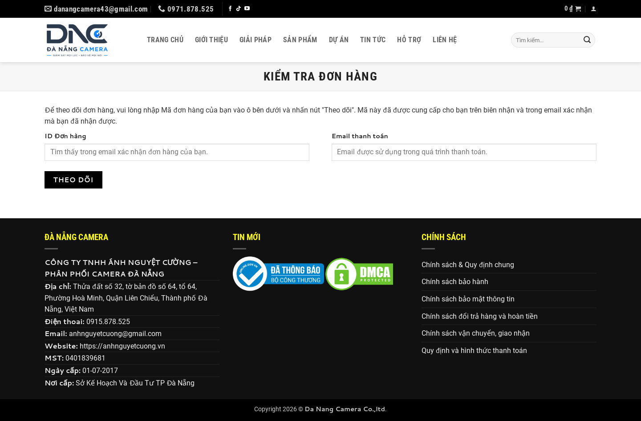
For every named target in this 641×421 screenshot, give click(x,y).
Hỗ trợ (409, 40)
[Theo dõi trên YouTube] (247, 9)
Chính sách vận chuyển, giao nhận (476, 333)
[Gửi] (587, 40)
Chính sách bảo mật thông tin (468, 299)
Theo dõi (73, 179)
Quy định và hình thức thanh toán (474, 350)
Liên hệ (445, 40)
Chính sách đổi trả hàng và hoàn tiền (480, 316)
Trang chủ (165, 40)
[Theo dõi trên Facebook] (230, 9)
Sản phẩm (300, 40)
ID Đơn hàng (65, 135)
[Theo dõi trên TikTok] (238, 9)
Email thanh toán (360, 135)
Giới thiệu (211, 40)
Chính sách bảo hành (455, 281)
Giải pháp (255, 40)
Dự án (339, 40)
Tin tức (372, 40)
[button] (572, 8)
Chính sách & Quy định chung (468, 265)
